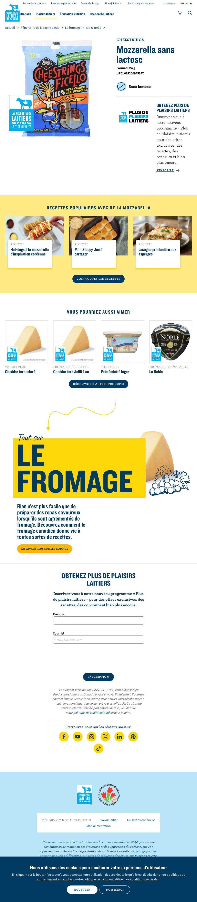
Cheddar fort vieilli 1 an (71, 371)
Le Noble (156, 371)
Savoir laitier (109, 820)
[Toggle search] (190, 13)
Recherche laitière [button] (133, 14)
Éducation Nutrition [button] (100, 14)
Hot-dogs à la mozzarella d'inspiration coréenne (29, 251)
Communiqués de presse (141, 3)
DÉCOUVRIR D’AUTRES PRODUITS (98, 384)
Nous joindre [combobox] (112, 3)
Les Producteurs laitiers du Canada (12, 12)
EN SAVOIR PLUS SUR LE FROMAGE (44, 548)
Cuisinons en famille (141, 820)
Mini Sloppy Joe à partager (88, 251)
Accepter (82, 889)
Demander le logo (90, 3)
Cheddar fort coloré (20, 371)
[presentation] (98, 658)
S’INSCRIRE (168, 170)
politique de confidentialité (91, 713)
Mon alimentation (98, 826)
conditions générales (144, 879)
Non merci (115, 889)
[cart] (180, 13)
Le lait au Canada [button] (40, 14)
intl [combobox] (186, 3)
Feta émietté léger (115, 371)
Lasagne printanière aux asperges (157, 251)
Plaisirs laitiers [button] (69, 14)
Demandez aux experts (34, 3)
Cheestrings (130, 40)
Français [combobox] (168, 3)
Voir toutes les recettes (98, 278)
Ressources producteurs (63, 3)
